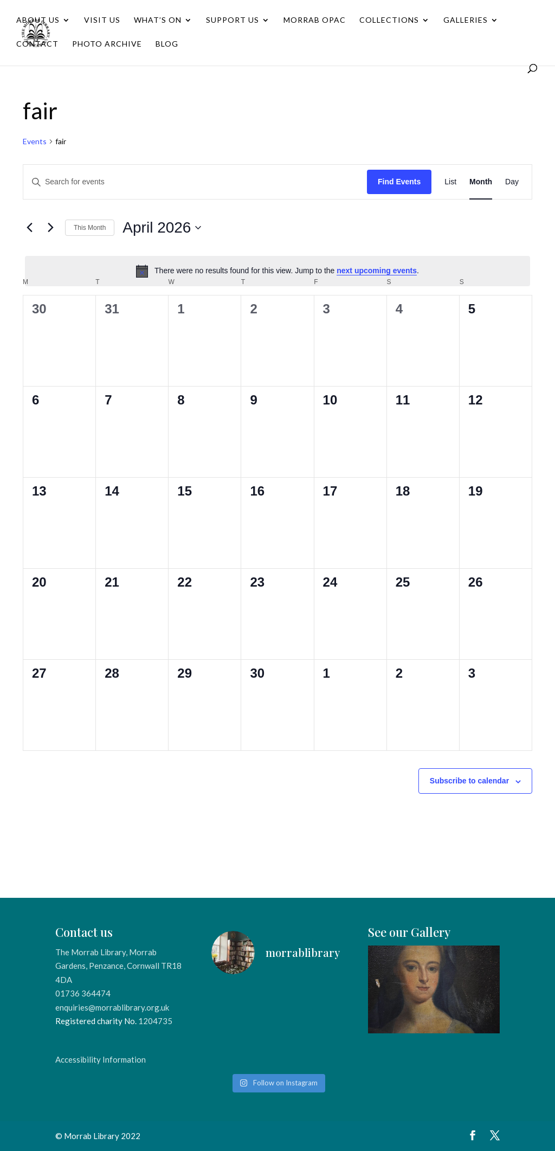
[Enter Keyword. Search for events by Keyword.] (195, 182)
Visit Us (102, 20)
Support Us (232, 20)
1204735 (155, 1021)
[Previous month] (29, 227)
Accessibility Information (100, 1059)
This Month (90, 228)
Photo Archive (107, 44)
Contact (37, 44)
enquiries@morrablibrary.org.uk (112, 1007)
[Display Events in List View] (450, 182)
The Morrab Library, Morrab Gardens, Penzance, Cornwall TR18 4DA (118, 966)
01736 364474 (83, 993)
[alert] (277, 271)
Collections (389, 20)
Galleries (465, 20)
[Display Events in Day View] (512, 182)
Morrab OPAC (314, 20)
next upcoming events (377, 270)
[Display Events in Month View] (480, 182)
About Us (38, 20)
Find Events (399, 181)
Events (35, 141)
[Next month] (50, 227)
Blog (167, 44)
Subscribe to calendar (469, 780)
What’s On (158, 20)
